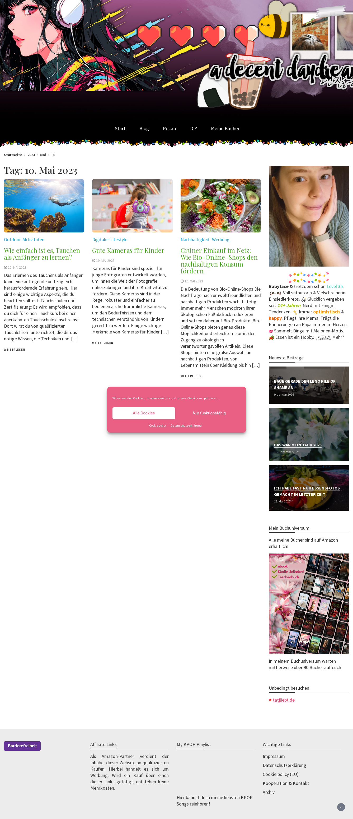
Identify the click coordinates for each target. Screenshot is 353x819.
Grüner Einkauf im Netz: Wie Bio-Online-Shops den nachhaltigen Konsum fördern (219, 260)
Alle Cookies (144, 413)
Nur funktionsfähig (209, 413)
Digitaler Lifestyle (109, 239)
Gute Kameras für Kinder (128, 250)
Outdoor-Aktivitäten (24, 239)
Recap (169, 128)
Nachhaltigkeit (195, 239)
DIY (193, 128)
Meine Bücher (225, 128)
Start (120, 128)
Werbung (220, 239)
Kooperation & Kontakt (286, 783)
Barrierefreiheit (22, 745)
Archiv (269, 792)
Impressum (274, 756)
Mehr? (338, 337)
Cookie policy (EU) (281, 774)
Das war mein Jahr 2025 (298, 444)
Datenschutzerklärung (186, 425)
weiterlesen (14, 349)
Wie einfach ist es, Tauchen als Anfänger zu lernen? (42, 253)
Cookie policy (158, 425)
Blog (144, 128)
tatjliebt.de (284, 700)
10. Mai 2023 (17, 267)
